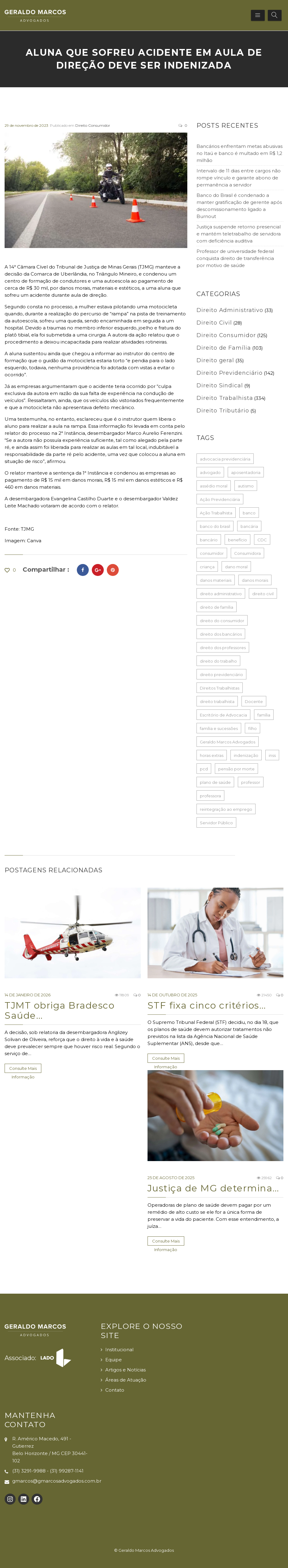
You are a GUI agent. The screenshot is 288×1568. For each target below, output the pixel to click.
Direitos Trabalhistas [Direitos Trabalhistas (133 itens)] (219, 688)
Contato (114, 1390)
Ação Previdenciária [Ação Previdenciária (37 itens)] (220, 499)
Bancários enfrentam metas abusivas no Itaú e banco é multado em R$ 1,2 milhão (239, 153)
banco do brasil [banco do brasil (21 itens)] (215, 526)
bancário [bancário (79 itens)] (209, 539)
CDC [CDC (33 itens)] (262, 539)
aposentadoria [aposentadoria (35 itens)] (245, 472)
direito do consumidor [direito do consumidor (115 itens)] (222, 620)
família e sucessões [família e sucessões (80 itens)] (219, 728)
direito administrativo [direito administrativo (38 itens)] (221, 593)
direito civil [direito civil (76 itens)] (263, 593)
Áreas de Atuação (125, 1380)
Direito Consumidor (92, 125)
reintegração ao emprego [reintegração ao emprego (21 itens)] (226, 809)
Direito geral (215, 360)
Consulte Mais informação (23, 1069)
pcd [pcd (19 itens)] (204, 768)
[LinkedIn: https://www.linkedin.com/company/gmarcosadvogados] (23, 1499)
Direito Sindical (219, 385)
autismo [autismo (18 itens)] (246, 485)
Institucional (119, 1349)
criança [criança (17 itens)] (207, 566)
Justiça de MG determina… (213, 1188)
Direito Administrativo (229, 310)
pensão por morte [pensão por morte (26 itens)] (236, 768)
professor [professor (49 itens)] (250, 782)
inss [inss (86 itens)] (272, 755)
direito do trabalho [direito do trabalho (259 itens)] (218, 661)
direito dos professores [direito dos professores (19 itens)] (223, 647)
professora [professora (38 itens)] (210, 795)
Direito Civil (214, 322)
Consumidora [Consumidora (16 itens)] (247, 553)
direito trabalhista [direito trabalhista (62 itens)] (217, 701)
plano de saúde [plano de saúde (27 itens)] (215, 782)
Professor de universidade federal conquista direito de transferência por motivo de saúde (235, 258)
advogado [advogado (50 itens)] (210, 472)
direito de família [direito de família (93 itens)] (216, 607)
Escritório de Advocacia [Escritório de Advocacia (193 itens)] (223, 715)
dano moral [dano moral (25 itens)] (236, 566)
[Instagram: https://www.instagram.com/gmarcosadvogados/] (10, 1499)
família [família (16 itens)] (263, 715)
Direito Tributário (222, 410)
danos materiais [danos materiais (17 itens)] (215, 580)
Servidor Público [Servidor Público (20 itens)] (216, 822)
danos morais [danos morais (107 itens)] (255, 580)
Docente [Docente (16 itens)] (254, 701)
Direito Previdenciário (229, 373)
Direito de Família (223, 347)
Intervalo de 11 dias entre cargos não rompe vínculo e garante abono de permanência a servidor (238, 178)
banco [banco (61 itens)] (249, 512)
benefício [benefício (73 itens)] (237, 539)
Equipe (113, 1360)
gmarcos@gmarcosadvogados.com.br (56, 1481)
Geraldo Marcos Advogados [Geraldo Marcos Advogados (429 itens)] (227, 741)
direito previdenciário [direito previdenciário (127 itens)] (221, 674)
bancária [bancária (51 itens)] (249, 526)
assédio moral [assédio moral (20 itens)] (213, 485)
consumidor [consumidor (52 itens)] (212, 553)
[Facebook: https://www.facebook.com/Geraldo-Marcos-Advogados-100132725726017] (37, 1499)
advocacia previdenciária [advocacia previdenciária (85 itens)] (225, 459)
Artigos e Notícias (125, 1370)
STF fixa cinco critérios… (207, 1005)
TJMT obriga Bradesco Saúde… (59, 1010)
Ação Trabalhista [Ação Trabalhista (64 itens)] (216, 512)
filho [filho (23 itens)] (252, 728)
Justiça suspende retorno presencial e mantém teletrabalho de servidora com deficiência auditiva (238, 234)
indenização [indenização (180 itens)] (246, 755)
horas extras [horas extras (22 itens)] (211, 755)
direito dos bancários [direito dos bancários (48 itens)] (221, 634)
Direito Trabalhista (224, 398)
